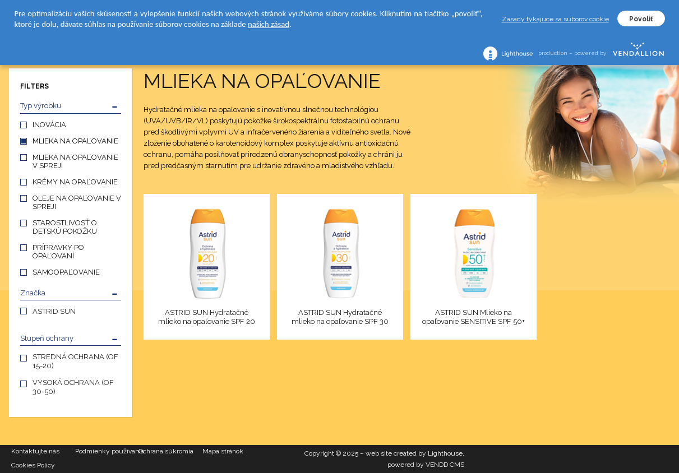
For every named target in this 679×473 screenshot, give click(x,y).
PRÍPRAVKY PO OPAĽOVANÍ (58, 251)
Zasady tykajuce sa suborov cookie (555, 19)
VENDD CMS (445, 465)
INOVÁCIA (49, 124)
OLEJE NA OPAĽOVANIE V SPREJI (77, 202)
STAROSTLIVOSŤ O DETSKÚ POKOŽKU (65, 227)
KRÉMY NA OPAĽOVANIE (75, 182)
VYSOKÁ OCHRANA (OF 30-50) (73, 387)
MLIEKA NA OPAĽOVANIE (75, 141)
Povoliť (641, 19)
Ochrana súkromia (165, 451)
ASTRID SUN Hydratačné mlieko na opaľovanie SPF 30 (340, 317)
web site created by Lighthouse (414, 453)
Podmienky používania (107, 451)
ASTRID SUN (54, 311)
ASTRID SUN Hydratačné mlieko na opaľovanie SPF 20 (206, 317)
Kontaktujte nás (35, 451)
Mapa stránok (222, 451)
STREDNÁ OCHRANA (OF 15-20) (75, 361)
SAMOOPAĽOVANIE (66, 272)
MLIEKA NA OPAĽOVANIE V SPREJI (75, 161)
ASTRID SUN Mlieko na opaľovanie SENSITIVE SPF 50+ (473, 317)
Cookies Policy (33, 465)
